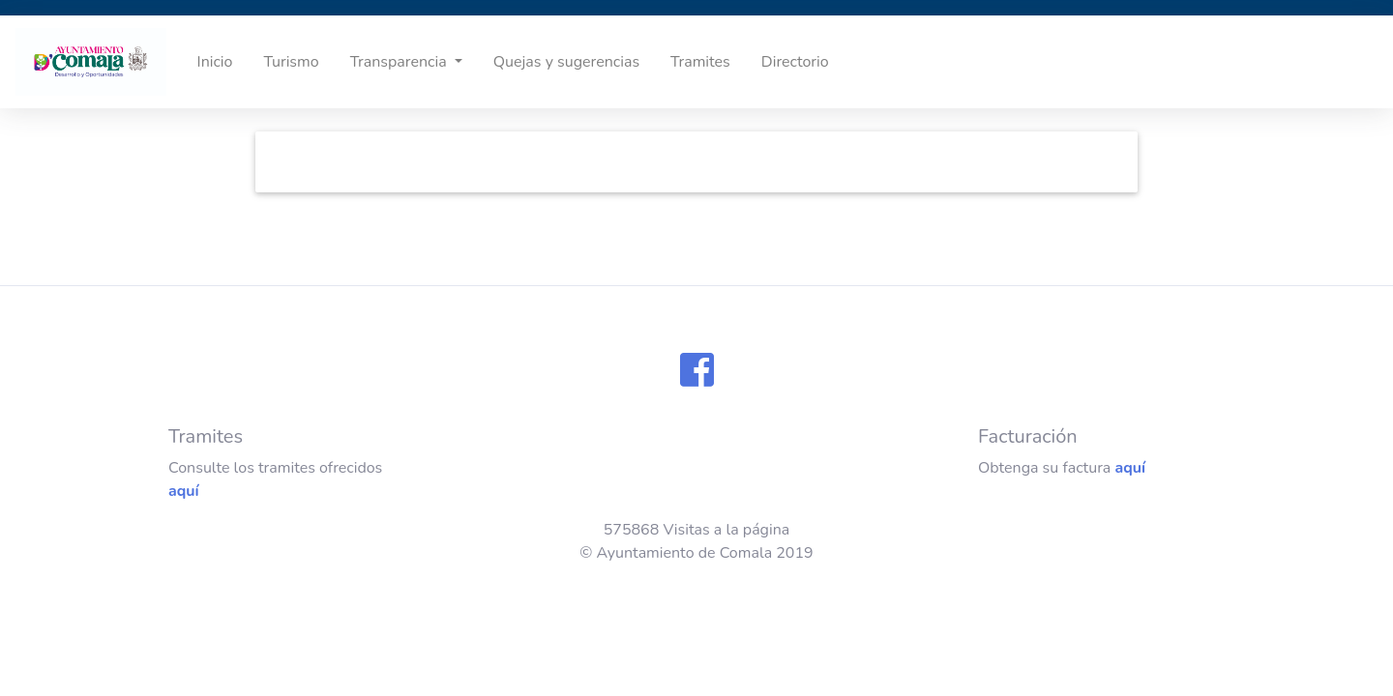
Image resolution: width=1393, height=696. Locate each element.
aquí (183, 491)
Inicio (215, 61)
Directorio (795, 61)
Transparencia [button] (400, 61)
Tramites (700, 61)
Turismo (290, 61)
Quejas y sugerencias (566, 61)
